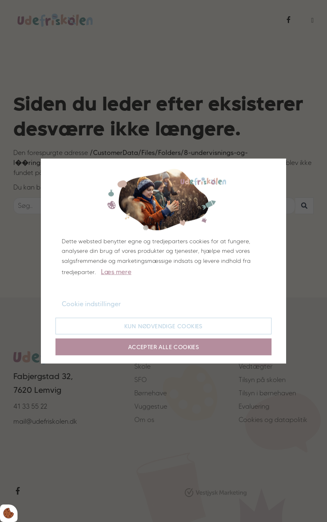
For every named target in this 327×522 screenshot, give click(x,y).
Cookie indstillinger (91, 304)
